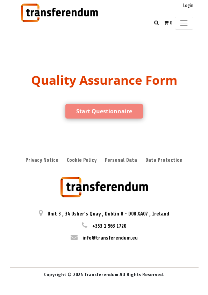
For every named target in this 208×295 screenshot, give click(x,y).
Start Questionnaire (104, 111)
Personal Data (121, 160)
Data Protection (163, 160)
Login (188, 5)
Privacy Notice (42, 160)
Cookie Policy (81, 160)
